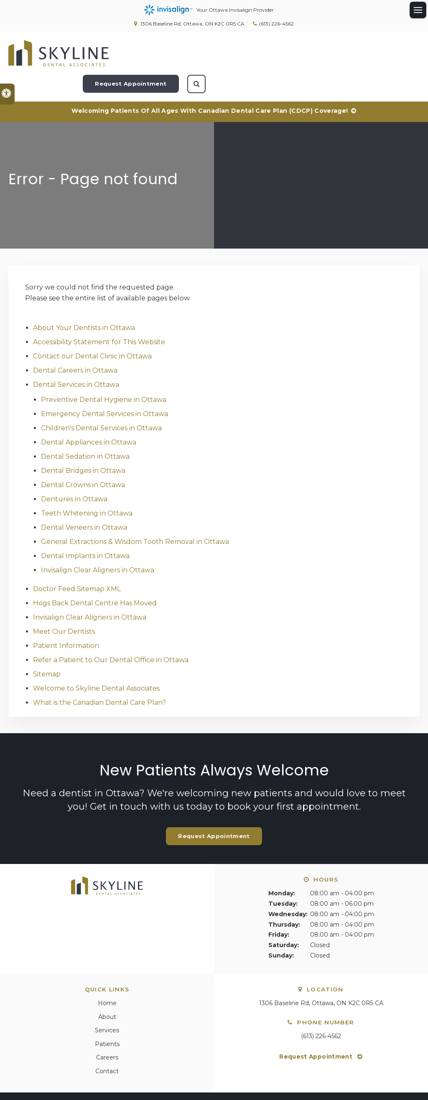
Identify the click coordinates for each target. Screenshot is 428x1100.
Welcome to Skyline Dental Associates (96, 662)
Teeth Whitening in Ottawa (86, 486)
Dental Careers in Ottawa (75, 344)
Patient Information (66, 619)
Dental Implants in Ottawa (85, 529)
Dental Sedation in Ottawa (85, 430)
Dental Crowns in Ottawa (83, 458)
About (107, 990)
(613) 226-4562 (276, 23)
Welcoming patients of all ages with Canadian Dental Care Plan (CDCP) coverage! (209, 84)
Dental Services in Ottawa (76, 358)
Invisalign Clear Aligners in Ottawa (97, 543)
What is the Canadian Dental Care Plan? (99, 676)
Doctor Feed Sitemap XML (77, 562)
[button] (393, 144)
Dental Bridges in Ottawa (83, 444)
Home (107, 976)
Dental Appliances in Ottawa (88, 415)
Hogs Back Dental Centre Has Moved (95, 576)
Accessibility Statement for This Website (99, 315)
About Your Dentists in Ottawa (84, 301)
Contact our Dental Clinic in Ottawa (92, 329)
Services (107, 1003)
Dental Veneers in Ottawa (84, 501)
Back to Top (24, 1090)
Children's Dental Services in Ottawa (101, 401)
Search (107, 1076)
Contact (107, 1044)
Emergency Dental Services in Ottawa (104, 387)
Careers (107, 1030)
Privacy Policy (27, 1076)
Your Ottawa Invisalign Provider (209, 9)
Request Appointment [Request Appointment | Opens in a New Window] (344, 53)
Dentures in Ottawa (74, 472)
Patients (107, 1017)
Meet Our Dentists (64, 605)
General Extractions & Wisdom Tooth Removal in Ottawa (135, 515)
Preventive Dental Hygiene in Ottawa (103, 373)
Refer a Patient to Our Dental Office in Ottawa (111, 633)
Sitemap (47, 647)
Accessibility (71, 1076)
